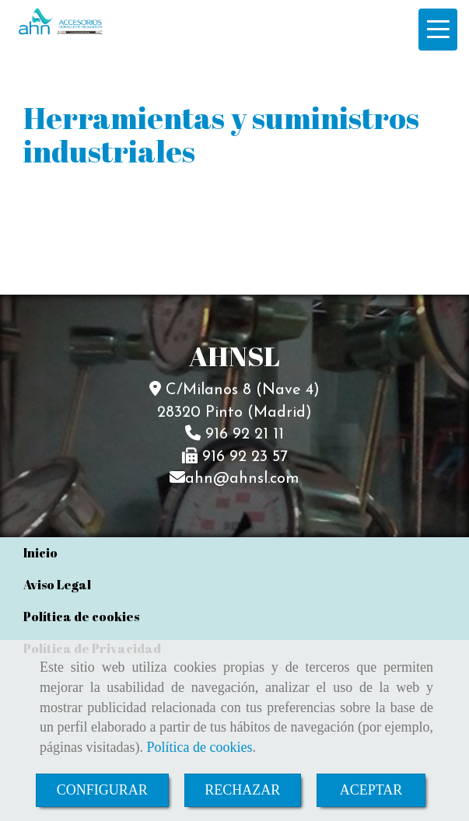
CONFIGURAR (102, 790)
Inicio (40, 552)
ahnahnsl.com (242, 479)
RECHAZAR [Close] (242, 790)
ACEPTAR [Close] (371, 790)
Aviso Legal (57, 584)
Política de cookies (199, 747)
